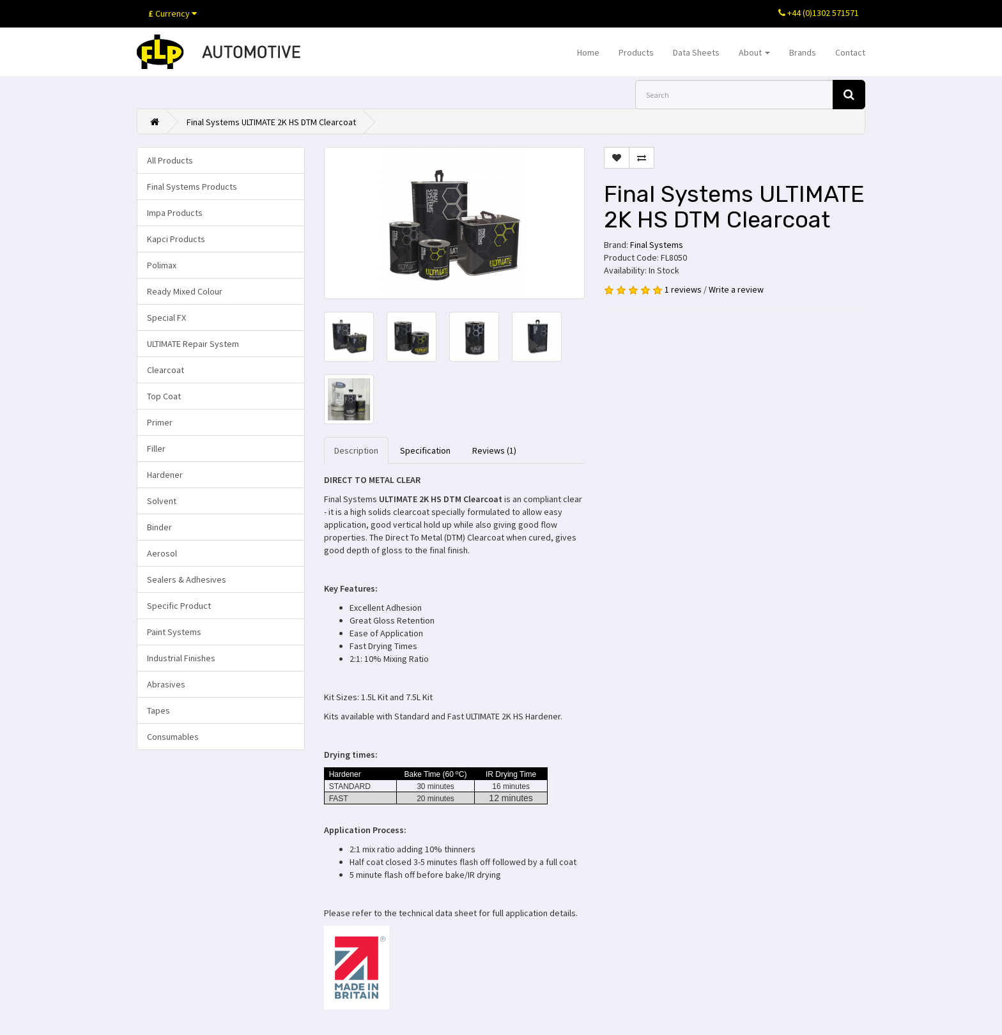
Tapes (158, 710)
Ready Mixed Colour (184, 291)
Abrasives (166, 684)
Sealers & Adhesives (186, 579)
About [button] (754, 52)
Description (356, 450)
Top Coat (164, 396)
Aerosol (162, 553)
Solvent (161, 501)
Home (588, 52)
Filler (156, 448)
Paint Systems (174, 632)
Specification (425, 450)
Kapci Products (176, 239)
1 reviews (683, 289)
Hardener (165, 474)
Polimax (161, 265)
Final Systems (656, 244)
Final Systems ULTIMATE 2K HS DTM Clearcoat (271, 122)
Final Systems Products (192, 186)
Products (636, 52)
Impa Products (175, 212)
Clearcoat (165, 370)
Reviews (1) (494, 450)
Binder (159, 527)
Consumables (173, 736)
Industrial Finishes (181, 658)
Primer (160, 422)
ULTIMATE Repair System (193, 343)
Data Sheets (696, 52)
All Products (170, 160)
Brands (802, 52)
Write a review (736, 289)
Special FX (166, 317)
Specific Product (179, 605)
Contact (850, 52)
